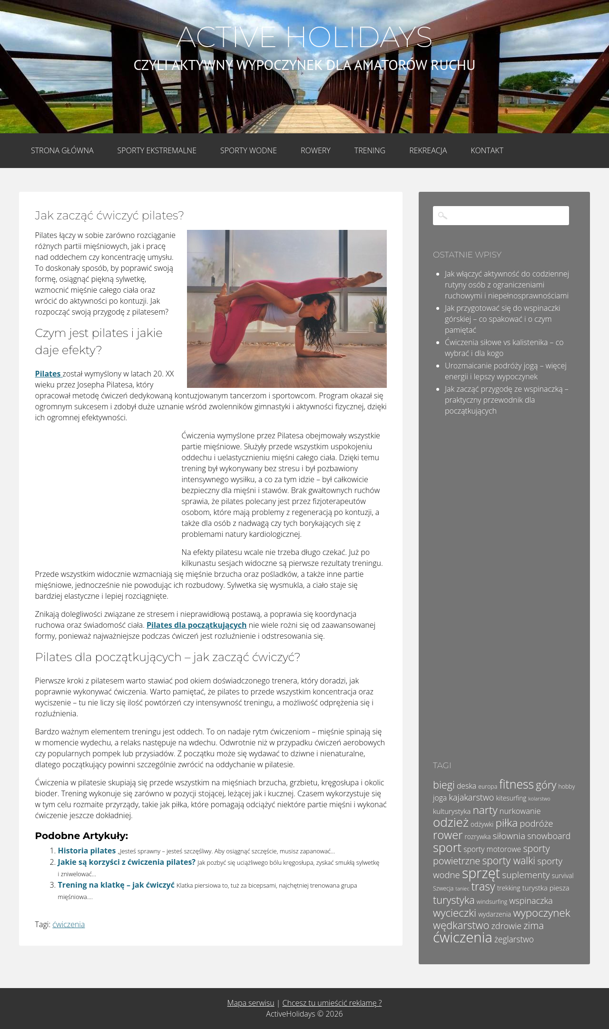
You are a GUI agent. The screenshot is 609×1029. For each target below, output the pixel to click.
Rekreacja (428, 150)
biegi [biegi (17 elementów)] (444, 785)
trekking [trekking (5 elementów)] (509, 887)
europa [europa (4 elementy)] (487, 786)
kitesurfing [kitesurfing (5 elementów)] (511, 797)
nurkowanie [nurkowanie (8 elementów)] (520, 810)
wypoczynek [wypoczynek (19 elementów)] (541, 912)
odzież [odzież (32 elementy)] (451, 822)
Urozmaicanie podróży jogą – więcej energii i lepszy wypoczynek (506, 371)
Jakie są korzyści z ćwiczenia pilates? (127, 862)
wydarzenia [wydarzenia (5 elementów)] (494, 914)
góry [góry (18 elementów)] (546, 784)
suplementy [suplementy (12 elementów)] (526, 875)
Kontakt (487, 150)
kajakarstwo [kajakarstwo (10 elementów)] (471, 797)
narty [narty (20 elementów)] (484, 809)
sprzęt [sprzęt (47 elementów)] (481, 872)
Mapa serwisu (251, 1003)
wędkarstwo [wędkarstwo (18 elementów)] (461, 925)
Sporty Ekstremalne (157, 150)
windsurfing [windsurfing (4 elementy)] (492, 902)
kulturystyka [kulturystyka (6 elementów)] (452, 811)
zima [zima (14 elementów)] (533, 925)
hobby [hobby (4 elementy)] (566, 786)
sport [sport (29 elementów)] (447, 847)
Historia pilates (87, 850)
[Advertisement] (106, 493)
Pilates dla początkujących (197, 625)
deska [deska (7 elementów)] (466, 786)
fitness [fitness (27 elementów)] (516, 784)
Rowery (316, 150)
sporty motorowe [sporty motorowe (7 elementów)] (492, 849)
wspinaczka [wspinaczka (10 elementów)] (530, 900)
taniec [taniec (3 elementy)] (462, 888)
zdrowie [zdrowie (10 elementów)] (506, 925)
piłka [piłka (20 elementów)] (506, 822)
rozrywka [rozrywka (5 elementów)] (478, 836)
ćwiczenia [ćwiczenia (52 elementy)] (462, 937)
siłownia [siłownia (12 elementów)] (509, 836)
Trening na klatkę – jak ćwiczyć (116, 885)
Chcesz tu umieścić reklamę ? (332, 1003)
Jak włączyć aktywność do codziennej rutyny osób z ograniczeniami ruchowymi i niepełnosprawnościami (507, 284)
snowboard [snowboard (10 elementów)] (548, 835)
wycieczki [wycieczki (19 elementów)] (454, 912)
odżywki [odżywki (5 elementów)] (482, 824)
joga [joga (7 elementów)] (440, 797)
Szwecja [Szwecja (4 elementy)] (443, 888)
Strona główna (62, 150)
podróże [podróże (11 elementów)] (536, 823)
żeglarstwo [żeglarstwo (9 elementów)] (514, 939)
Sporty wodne (248, 150)
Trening (369, 150)
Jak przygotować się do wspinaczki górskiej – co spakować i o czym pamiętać (502, 319)
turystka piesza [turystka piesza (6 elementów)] (546, 887)
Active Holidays (304, 37)
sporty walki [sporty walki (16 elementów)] (508, 860)
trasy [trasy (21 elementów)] (483, 886)
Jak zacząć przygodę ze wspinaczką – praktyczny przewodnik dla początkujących (507, 400)
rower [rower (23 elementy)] (447, 834)
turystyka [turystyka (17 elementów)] (454, 900)
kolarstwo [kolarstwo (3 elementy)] (539, 798)
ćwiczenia (68, 924)
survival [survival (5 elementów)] (563, 875)
